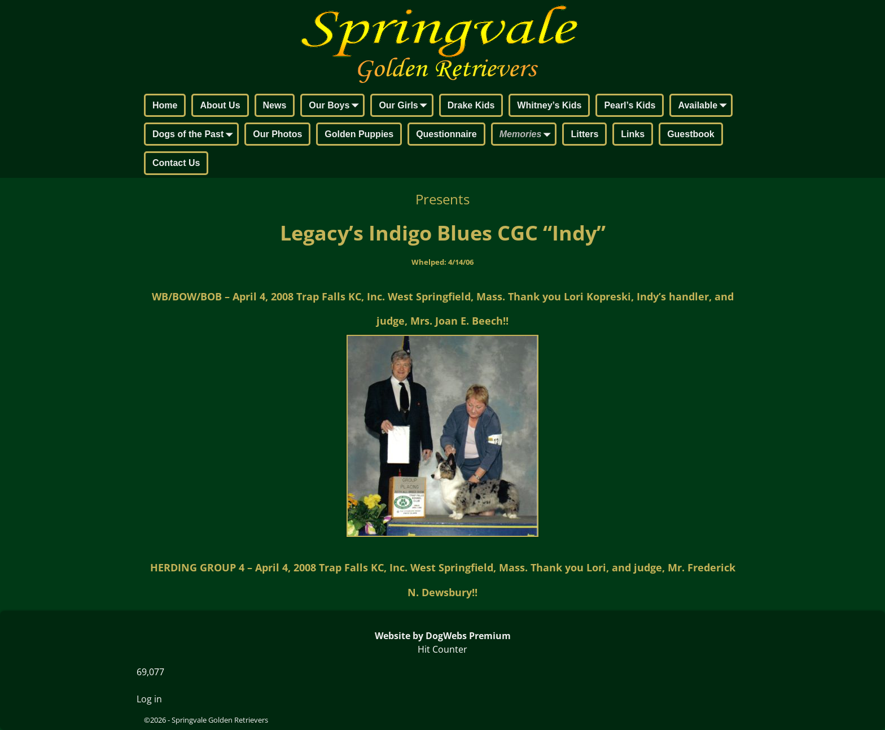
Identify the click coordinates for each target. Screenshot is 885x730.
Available (704, 106)
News (275, 105)
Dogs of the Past (194, 135)
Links (633, 134)
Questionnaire (446, 134)
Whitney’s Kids (549, 105)
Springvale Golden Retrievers (220, 720)
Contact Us (176, 163)
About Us (220, 105)
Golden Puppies (359, 134)
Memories (527, 135)
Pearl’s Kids (629, 105)
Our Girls (405, 106)
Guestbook (691, 134)
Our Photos (277, 134)
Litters (584, 134)
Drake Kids (471, 105)
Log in (149, 699)
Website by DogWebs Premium (443, 636)
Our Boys (336, 106)
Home (164, 105)
